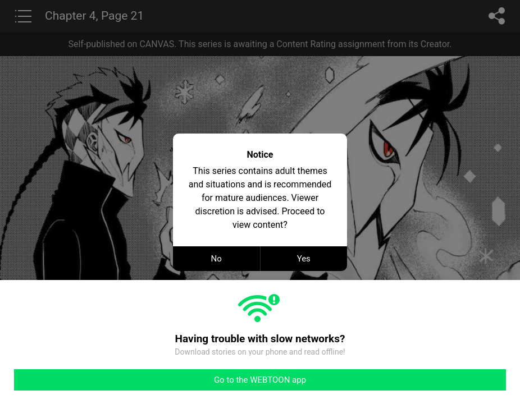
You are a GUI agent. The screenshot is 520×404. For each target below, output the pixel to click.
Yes (304, 259)
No (216, 259)
